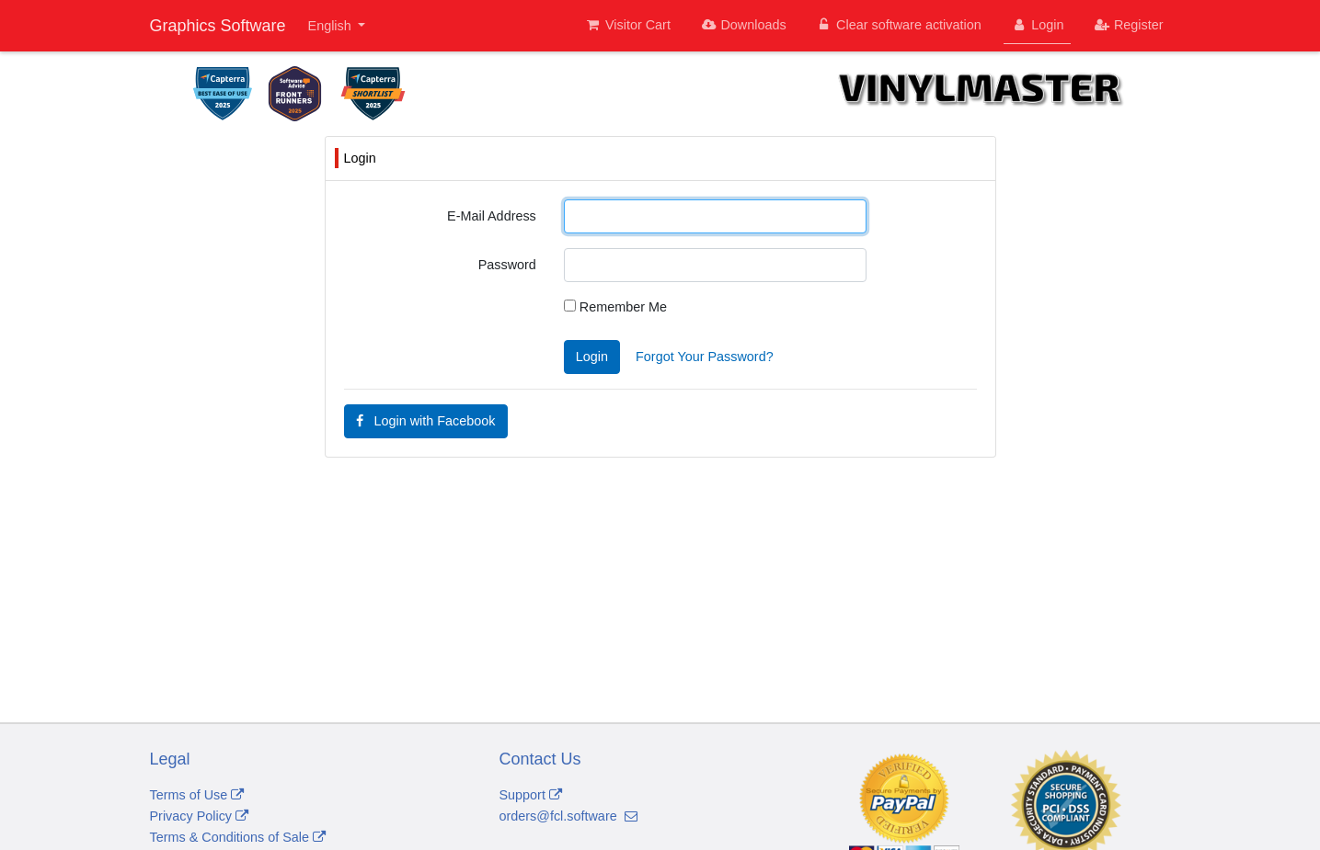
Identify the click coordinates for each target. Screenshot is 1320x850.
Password (507, 264)
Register (1128, 24)
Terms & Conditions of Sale (238, 837)
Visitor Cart (628, 24)
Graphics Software (218, 26)
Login (1037, 24)
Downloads (743, 24)
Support (530, 795)
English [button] (331, 25)
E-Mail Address (491, 216)
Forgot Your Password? (705, 356)
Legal (170, 759)
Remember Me (615, 307)
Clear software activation (898, 24)
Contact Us (540, 759)
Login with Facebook (426, 421)
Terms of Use (197, 795)
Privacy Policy (199, 816)
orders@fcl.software (568, 816)
